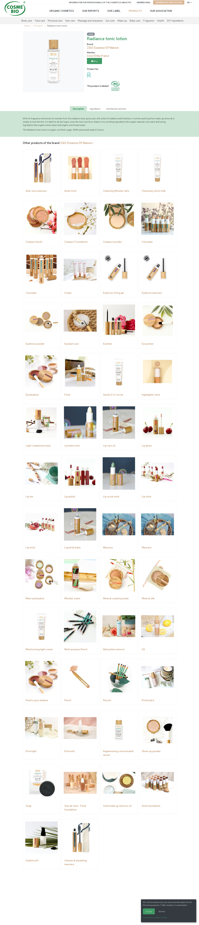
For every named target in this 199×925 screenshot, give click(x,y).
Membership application (168, 2)
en (187, 2)
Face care (40, 20)
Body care (26, 20)
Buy (94, 61)
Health (160, 20)
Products (135, 10)
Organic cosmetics (61, 10)
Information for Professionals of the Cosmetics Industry (99, 2)
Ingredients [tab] (95, 108)
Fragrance (148, 20)
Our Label (114, 10)
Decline (162, 911)
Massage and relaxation (90, 20)
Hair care (70, 20)
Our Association (161, 10)
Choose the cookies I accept (155, 917)
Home (27, 25)
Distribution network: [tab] (116, 108)
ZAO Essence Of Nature (76, 143)
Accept (149, 911)
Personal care (55, 20)
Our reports (90, 10)
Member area (142, 2)
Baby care (135, 20)
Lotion (90, 34)
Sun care (110, 20)
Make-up (122, 20)
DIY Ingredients (175, 20)
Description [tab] (78, 108)
